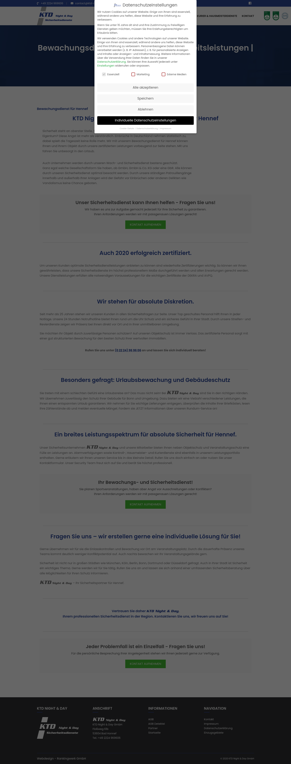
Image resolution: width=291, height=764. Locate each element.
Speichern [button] (145, 98)
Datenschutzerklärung (111, 62)
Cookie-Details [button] (127, 128)
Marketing (140, 74)
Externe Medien (174, 74)
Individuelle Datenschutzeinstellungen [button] (145, 120)
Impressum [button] (165, 128)
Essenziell (110, 74)
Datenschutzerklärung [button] (147, 128)
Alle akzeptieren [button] (145, 87)
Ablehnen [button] (145, 109)
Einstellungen (106, 65)
